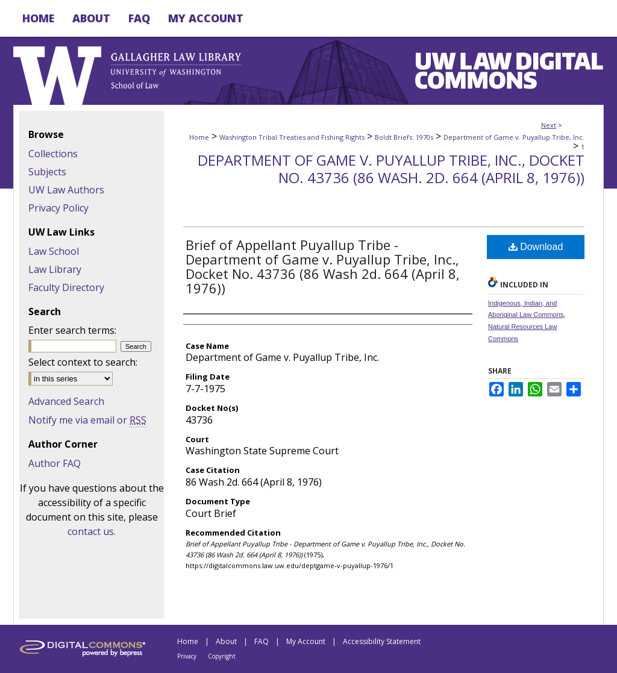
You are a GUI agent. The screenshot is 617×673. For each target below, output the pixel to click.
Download (536, 247)
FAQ (261, 641)
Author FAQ (54, 463)
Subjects (47, 171)
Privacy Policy (58, 207)
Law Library (54, 269)
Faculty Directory (66, 287)
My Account (305, 641)
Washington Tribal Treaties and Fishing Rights (292, 137)
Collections (53, 153)
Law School (53, 251)
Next (548, 125)
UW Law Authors (66, 189)
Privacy (186, 656)
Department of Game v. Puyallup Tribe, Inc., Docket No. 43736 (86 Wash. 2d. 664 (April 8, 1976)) (391, 168)
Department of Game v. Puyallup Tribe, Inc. (513, 137)
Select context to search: (82, 362)
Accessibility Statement (382, 641)
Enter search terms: (72, 330)
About (226, 641)
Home (199, 137)
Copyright (222, 656)
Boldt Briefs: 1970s (404, 137)
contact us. (91, 531)
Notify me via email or (87, 420)
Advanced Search (66, 401)
